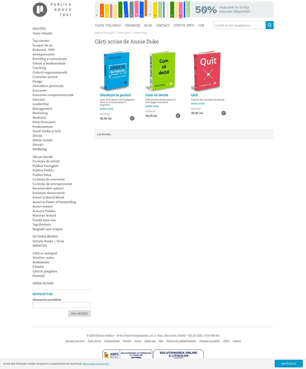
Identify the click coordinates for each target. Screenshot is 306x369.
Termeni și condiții (209, 340)
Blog (148, 25)
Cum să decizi (156, 95)
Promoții (132, 25)
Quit (194, 95)
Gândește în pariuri (115, 95)
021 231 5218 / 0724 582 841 (204, 335)
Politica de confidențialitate (181, 340)
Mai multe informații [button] (96, 363)
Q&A (161, 340)
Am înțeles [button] (288, 363)
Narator (127, 340)
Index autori (43, 283)
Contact (163, 25)
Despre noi (150, 340)
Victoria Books (112, 340)
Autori (137, 340)
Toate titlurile (108, 25)
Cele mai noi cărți (74, 340)
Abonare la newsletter (47, 300)
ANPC (226, 340)
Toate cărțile (94, 340)
